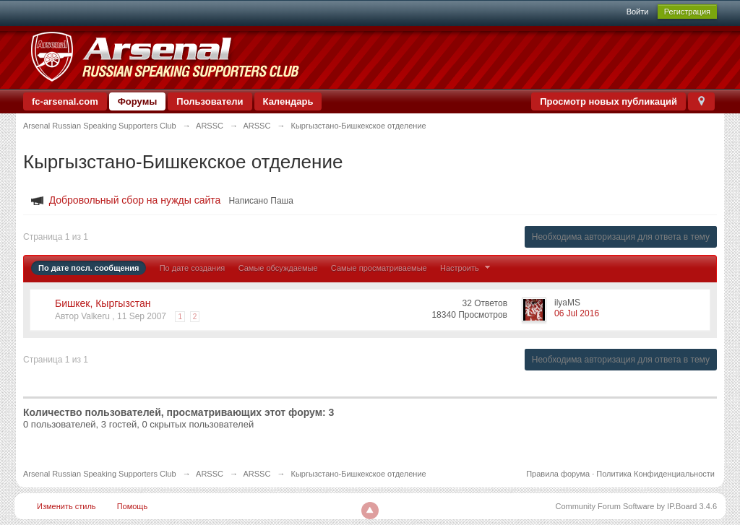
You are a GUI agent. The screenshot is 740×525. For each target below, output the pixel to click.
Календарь (288, 101)
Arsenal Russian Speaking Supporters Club (99, 473)
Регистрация (687, 11)
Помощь (132, 506)
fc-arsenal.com (65, 101)
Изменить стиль (66, 506)
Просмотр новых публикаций (608, 101)
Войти (638, 11)
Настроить (467, 268)
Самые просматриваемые (379, 268)
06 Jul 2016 (576, 313)
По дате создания (192, 268)
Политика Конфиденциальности (655, 473)
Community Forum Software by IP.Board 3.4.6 (636, 506)
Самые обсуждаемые (278, 268)
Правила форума (558, 473)
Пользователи (209, 101)
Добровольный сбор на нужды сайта (135, 200)
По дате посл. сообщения (88, 268)
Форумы (138, 101)
